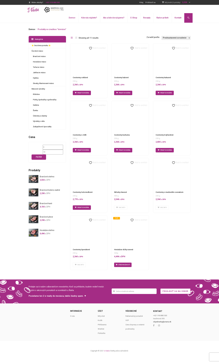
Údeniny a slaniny (40, 116)
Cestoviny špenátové (81, 254)
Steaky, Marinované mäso (43, 83)
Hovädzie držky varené (123, 254)
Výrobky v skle (39, 121)
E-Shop (133, 18)
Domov (72, 18)
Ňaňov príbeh (162, 18)
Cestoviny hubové (121, 77)
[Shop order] (176, 38)
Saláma (36, 105)
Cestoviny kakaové (163, 77)
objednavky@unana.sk (162, 328)
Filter (39, 157)
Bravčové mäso (39, 56)
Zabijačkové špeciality (42, 127)
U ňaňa (107, 357)
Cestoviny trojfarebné (164, 137)
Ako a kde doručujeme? (113, 18)
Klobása (36, 94)
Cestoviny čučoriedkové (83, 195)
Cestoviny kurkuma (122, 137)
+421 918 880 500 (53, 2)
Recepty (146, 18)
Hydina (35, 78)
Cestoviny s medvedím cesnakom (169, 195)
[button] (178, 2)
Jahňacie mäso (39, 72)
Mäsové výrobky (38, 89)
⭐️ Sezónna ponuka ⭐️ (41, 45)
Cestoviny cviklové (80, 77)
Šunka (35, 110)
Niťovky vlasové (120, 195)
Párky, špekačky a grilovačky (44, 100)
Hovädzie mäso (39, 62)
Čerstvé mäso (37, 51)
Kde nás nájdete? (89, 18)
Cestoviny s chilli (79, 137)
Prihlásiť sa (150, 2)
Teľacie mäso (38, 67)
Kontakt (178, 18)
